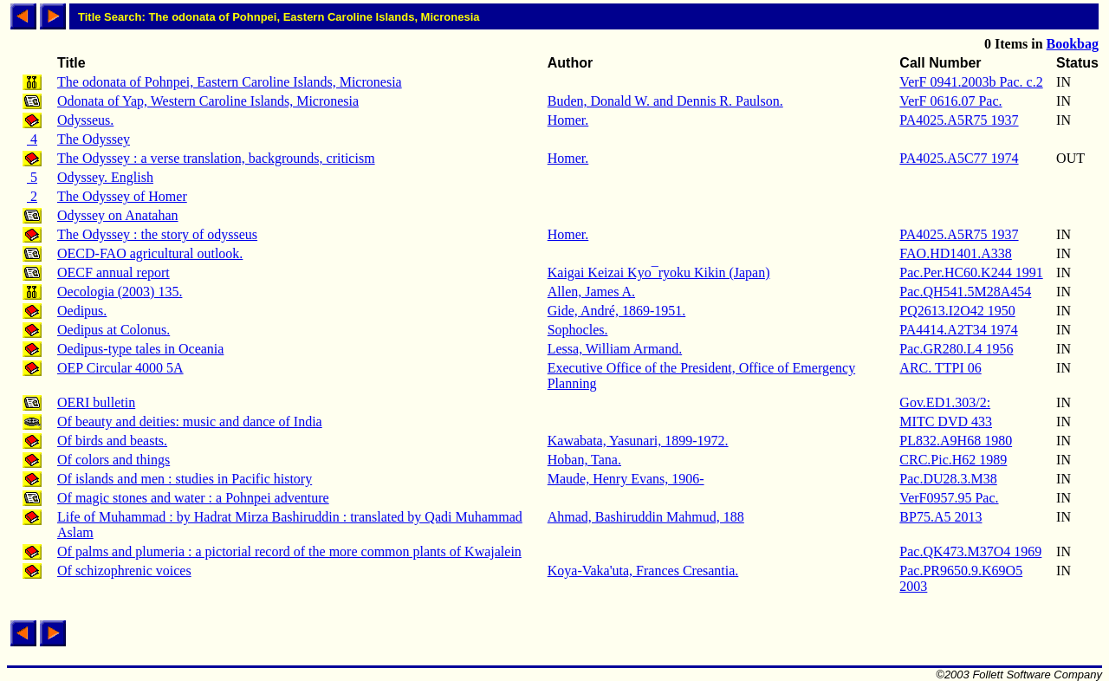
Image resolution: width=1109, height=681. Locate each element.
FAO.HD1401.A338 (955, 253)
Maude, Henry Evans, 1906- (626, 478)
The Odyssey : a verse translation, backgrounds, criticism (216, 158)
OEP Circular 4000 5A (120, 367)
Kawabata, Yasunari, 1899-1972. (638, 440)
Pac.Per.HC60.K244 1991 (970, 272)
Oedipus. (82, 310)
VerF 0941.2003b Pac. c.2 (970, 82)
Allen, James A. (591, 291)
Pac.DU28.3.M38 (947, 478)
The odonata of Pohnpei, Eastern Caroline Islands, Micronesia (229, 82)
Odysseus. (85, 120)
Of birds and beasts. (112, 440)
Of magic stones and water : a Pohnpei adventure (193, 497)
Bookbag (1073, 43)
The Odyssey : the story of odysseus (157, 234)
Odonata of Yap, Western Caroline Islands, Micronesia (208, 101)
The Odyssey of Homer (122, 196)
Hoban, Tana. (584, 459)
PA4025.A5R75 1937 (958, 120)
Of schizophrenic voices (124, 570)
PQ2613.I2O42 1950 (957, 310)
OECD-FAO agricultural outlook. (150, 253)
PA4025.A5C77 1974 (958, 158)
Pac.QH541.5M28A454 (965, 291)
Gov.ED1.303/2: (944, 402)
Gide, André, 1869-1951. (617, 310)
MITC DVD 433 (945, 421)
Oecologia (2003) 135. (119, 291)
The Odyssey (93, 139)
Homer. (568, 120)
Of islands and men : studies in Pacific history (184, 478)
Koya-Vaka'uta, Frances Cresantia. (643, 570)
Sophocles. (578, 329)
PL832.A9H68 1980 (955, 440)
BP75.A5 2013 (940, 516)
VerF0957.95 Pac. (948, 497)
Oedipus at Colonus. (113, 329)
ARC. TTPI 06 (940, 367)
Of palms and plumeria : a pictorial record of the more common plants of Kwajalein (289, 551)
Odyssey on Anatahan (117, 215)
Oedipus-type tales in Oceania (140, 348)
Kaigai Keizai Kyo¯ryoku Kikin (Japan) (659, 272)
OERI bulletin (96, 402)
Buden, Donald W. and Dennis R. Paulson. (665, 101)
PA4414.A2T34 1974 (958, 329)
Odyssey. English (105, 177)
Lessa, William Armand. (615, 348)
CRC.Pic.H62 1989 (953, 459)
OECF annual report (113, 272)
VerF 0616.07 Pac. (950, 101)
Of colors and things (113, 459)
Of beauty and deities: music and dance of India (189, 421)
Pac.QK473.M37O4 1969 (970, 551)
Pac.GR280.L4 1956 (956, 348)
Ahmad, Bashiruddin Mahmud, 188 (646, 516)
